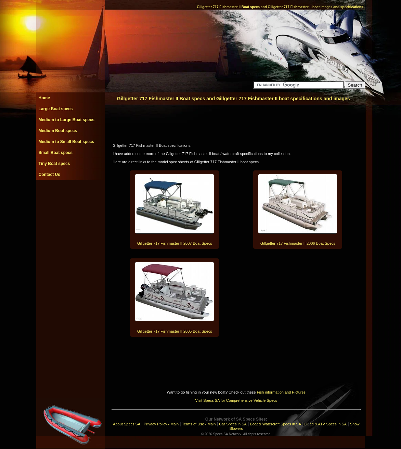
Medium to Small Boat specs (66, 141)
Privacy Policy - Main (161, 424)
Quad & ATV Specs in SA (326, 424)
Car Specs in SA (233, 424)
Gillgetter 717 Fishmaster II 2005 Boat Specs (174, 331)
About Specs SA (126, 424)
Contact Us (49, 174)
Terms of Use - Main (199, 424)
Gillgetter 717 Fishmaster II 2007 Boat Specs (174, 243)
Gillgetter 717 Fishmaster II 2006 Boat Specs (297, 243)
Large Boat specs (56, 108)
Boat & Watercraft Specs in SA (275, 424)
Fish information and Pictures (281, 392)
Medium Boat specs (58, 130)
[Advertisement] (70, 195)
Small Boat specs (56, 152)
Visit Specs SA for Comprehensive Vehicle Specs (236, 400)
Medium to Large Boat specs (66, 119)
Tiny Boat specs (54, 163)
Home (44, 97)
